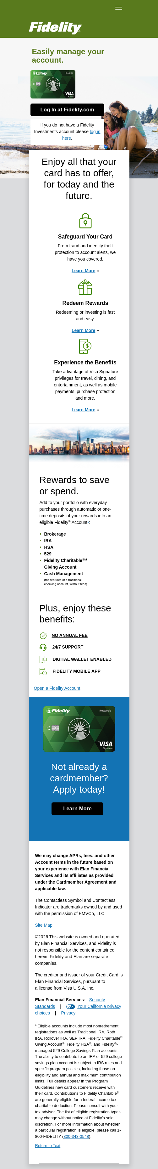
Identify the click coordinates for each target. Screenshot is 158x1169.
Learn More (83, 270)
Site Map (43, 925)
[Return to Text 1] (79, 1147)
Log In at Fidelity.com (67, 110)
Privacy (68, 1012)
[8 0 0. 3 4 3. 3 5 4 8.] (76, 1136)
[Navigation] (119, 8)
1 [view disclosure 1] (88, 521)
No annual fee (70, 635)
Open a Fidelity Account (57, 688)
